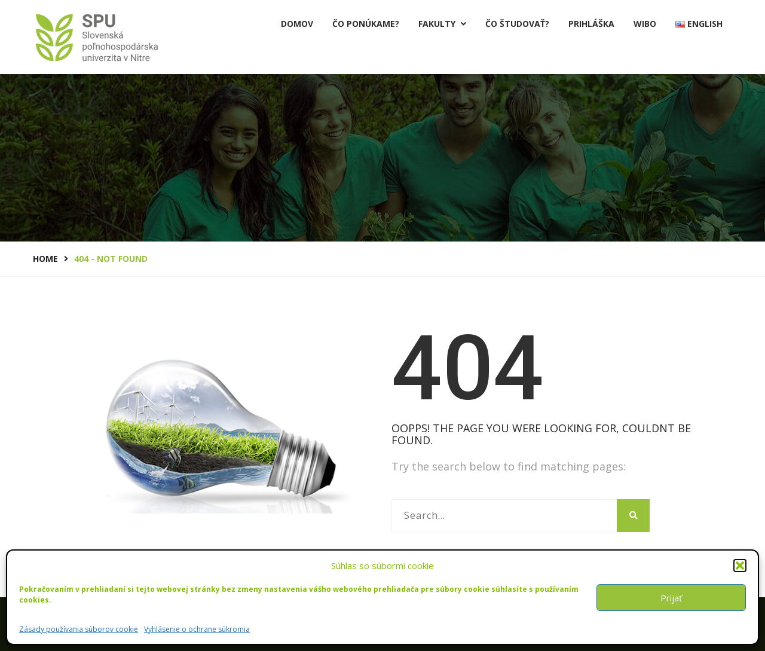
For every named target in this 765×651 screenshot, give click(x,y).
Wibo (645, 23)
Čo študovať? (517, 23)
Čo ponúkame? (365, 23)
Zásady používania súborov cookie (78, 629)
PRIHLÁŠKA (591, 23)
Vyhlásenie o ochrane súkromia (197, 629)
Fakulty (442, 23)
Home (45, 258)
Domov (297, 23)
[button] (740, 565)
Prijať (671, 598)
